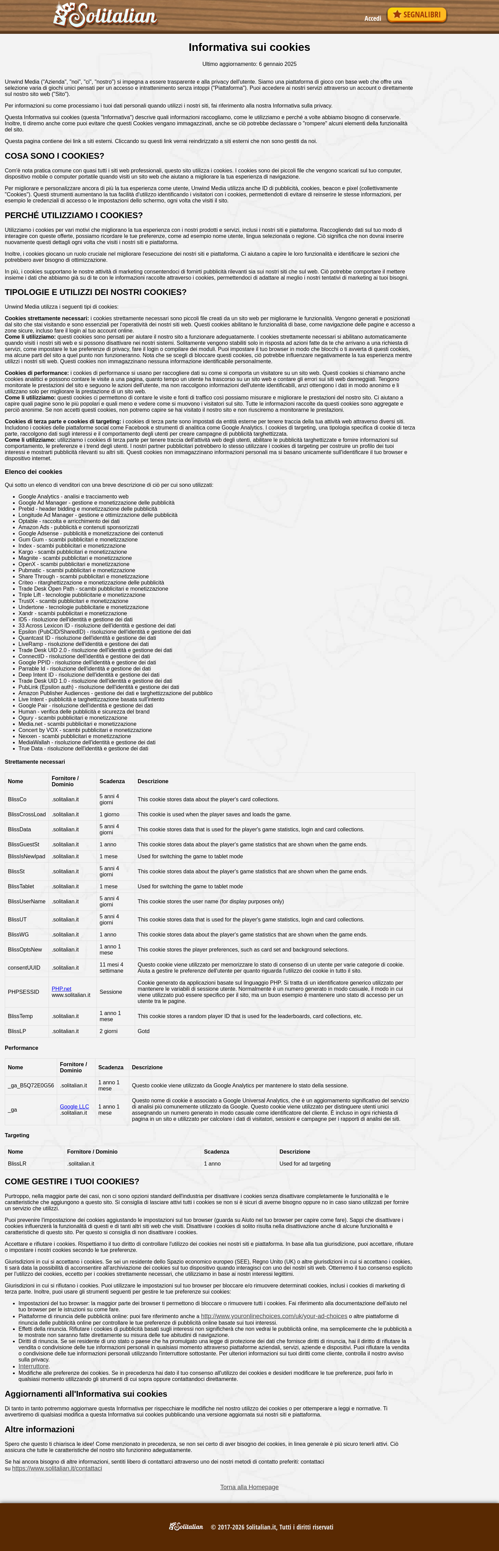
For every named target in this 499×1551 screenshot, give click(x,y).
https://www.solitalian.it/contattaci (57, 1468)
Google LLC (74, 1107)
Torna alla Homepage (249, 1487)
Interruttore (33, 1366)
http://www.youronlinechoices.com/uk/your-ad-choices (274, 1316)
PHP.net (61, 989)
